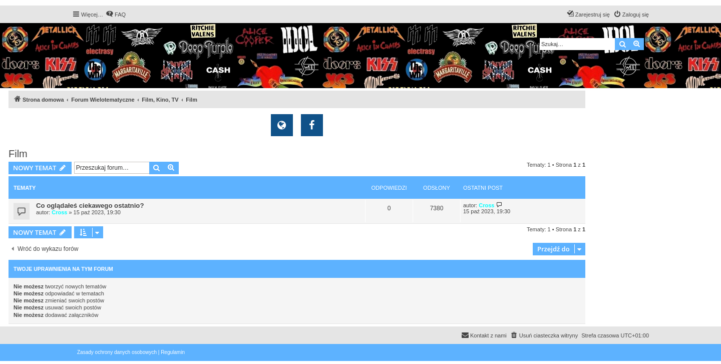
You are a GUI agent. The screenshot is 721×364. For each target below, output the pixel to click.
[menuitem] (116, 15)
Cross (59, 212)
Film (18, 153)
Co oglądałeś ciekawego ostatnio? (90, 205)
